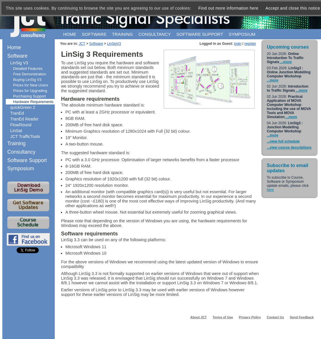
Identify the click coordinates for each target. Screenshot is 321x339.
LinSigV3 (114, 44)
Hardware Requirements (33, 102)
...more (285, 62)
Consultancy (154, 34)
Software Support (27, 160)
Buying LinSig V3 (27, 79)
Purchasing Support (29, 96)
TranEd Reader (24, 119)
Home (69, 34)
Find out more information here (228, 8)
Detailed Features (28, 68)
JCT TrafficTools (25, 136)
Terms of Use (223, 317)
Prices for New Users (30, 85)
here (270, 190)
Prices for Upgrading (30, 90)
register (250, 44)
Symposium (242, 34)
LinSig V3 (19, 63)
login (237, 44)
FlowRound (20, 125)
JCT (82, 44)
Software (94, 34)
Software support (199, 34)
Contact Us (275, 317)
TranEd (17, 113)
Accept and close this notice (293, 8)
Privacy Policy (250, 317)
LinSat (16, 130)
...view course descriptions (289, 147)
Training (122, 34)
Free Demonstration (29, 74)
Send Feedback (302, 317)
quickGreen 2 (22, 107)
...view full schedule (283, 141)
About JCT (198, 317)
